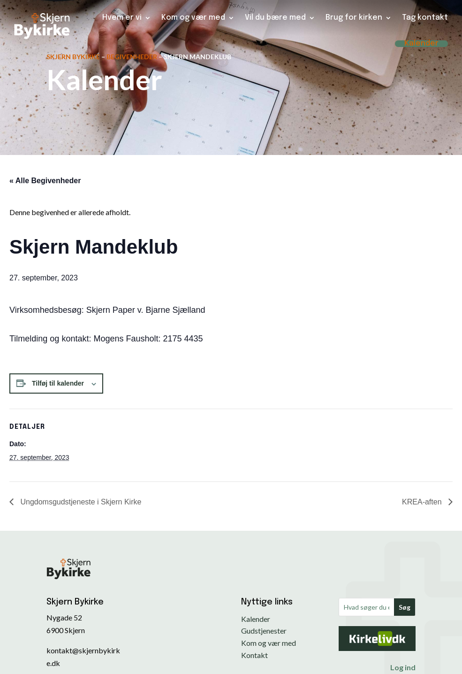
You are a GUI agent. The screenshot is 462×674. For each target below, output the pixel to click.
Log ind (403, 667)
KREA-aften (423, 502)
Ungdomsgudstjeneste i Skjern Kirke (79, 502)
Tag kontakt (425, 18)
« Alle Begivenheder (45, 181)
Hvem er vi (122, 18)
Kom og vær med (193, 18)
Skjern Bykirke (73, 57)
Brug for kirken (354, 18)
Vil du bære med (275, 18)
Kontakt (254, 655)
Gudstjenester (264, 630)
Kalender (421, 43)
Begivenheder (131, 57)
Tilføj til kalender (58, 383)
